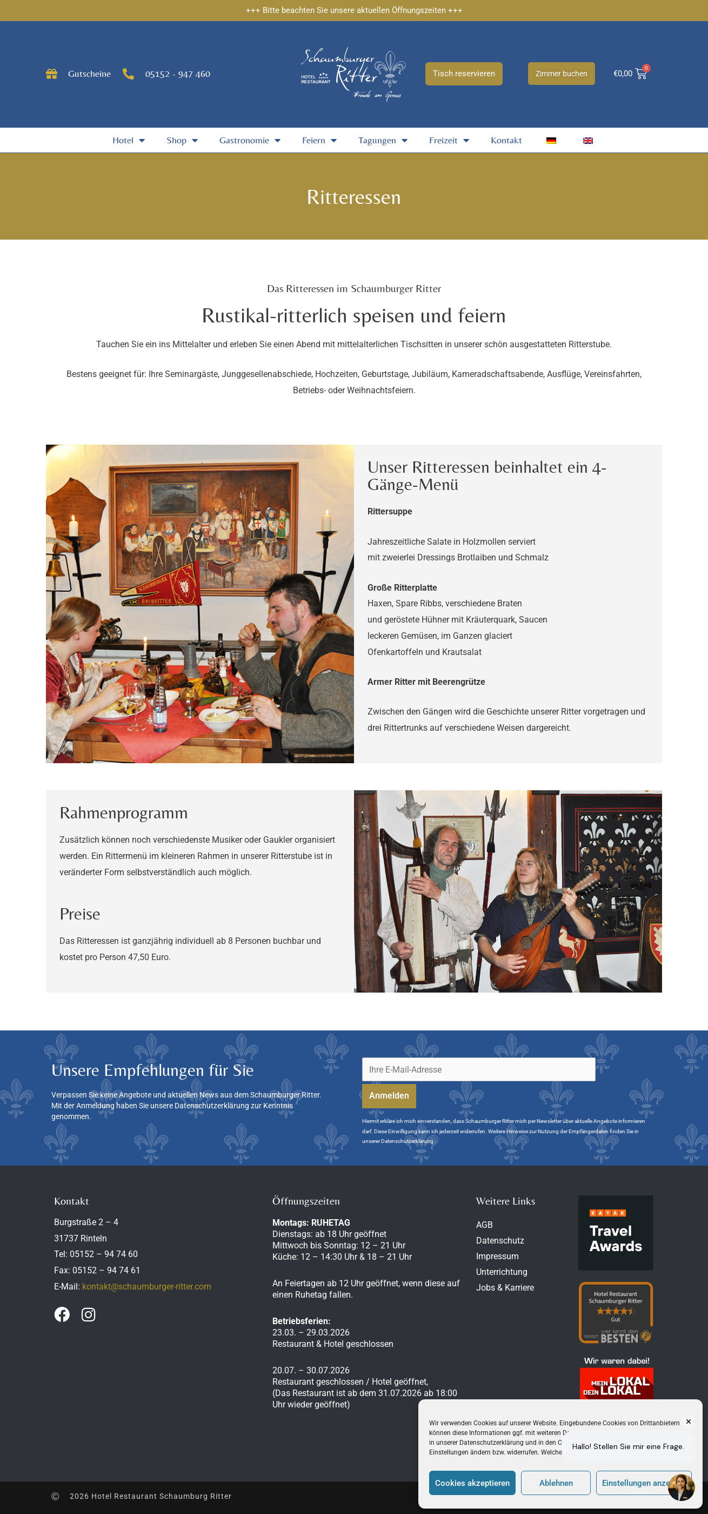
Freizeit (449, 140)
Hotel (128, 140)
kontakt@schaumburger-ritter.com (146, 1286)
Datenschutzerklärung (491, 1442)
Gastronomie (249, 140)
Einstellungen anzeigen (644, 1483)
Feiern (319, 140)
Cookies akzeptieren (472, 1483)
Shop (182, 140)
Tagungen (383, 140)
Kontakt (506, 140)
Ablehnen (556, 1483)
